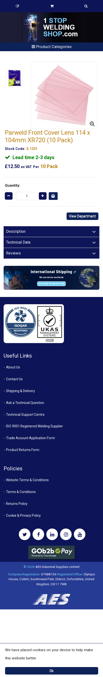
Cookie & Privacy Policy (23, 515)
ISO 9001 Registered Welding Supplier (34, 426)
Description (16, 231)
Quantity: (12, 185)
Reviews (13, 253)
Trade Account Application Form (30, 438)
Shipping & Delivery (20, 391)
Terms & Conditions (21, 492)
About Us (13, 367)
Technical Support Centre (25, 414)
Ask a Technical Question (25, 403)
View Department (82, 216)
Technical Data (18, 242)
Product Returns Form (22, 450)
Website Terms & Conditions (27, 480)
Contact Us (14, 379)
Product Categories (52, 46)
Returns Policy (16, 504)
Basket (52, 6)
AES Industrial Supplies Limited (57, 567)
